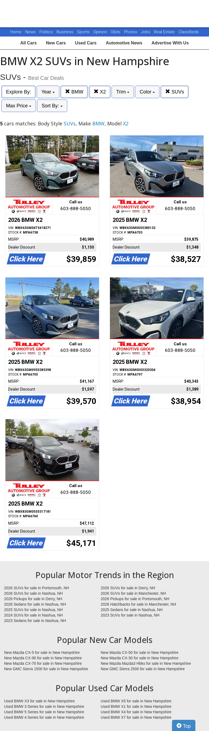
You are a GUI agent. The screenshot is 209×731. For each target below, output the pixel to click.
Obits (116, 31)
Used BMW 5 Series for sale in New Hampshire (44, 712)
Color (147, 92)
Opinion (100, 31)
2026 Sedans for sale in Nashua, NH (35, 604)
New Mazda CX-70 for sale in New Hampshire (43, 663)
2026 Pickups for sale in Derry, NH (33, 599)
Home (15, 31)
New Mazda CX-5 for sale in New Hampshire (42, 652)
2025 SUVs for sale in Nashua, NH (33, 610)
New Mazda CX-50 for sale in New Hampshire (140, 652)
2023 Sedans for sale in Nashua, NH (35, 620)
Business (65, 31)
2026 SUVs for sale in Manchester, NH (133, 593)
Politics (46, 31)
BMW (74, 92)
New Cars (56, 43)
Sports (84, 31)
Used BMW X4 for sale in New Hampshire (136, 712)
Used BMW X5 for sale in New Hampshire (136, 701)
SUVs (174, 92)
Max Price (18, 105)
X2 (100, 92)
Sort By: (52, 105)
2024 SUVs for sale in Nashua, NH (33, 615)
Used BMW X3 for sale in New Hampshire (39, 701)
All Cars (28, 43)
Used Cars (86, 43)
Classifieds (189, 31)
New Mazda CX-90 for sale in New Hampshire (43, 658)
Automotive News (124, 43)
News (30, 31)
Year (48, 92)
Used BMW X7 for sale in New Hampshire (136, 717)
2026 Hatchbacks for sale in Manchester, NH (138, 604)
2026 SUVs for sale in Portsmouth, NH (36, 588)
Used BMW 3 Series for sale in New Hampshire (44, 706)
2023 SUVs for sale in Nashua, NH (130, 615)
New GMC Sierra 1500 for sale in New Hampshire (46, 669)
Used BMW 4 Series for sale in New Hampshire (44, 717)
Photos (131, 31)
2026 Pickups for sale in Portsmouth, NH (135, 599)
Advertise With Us (170, 43)
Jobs (146, 31)
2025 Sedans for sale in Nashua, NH (131, 610)
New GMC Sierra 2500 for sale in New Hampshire (143, 669)
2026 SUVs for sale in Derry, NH (128, 588)
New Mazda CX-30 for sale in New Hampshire (140, 658)
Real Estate (165, 31)
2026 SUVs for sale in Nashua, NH (33, 593)
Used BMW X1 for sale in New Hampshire (136, 706)
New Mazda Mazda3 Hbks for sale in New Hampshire (146, 663)
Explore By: (18, 92)
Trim (122, 92)
